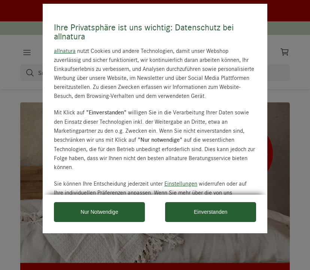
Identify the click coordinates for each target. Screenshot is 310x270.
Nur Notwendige (99, 212)
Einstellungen (180, 183)
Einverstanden (211, 212)
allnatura (65, 50)
